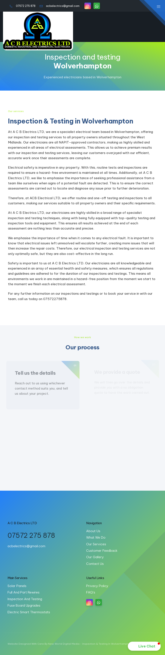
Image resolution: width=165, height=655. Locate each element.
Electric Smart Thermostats (29, 612)
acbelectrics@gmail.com (59, 6)
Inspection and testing (25, 599)
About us (93, 531)
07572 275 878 (22, 6)
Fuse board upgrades (24, 605)
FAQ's (90, 592)
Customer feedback (102, 551)
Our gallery (95, 557)
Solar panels (17, 586)
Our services (96, 544)
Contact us (95, 564)
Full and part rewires (24, 592)
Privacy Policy (97, 586)
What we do (95, 537)
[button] (144, 646)
